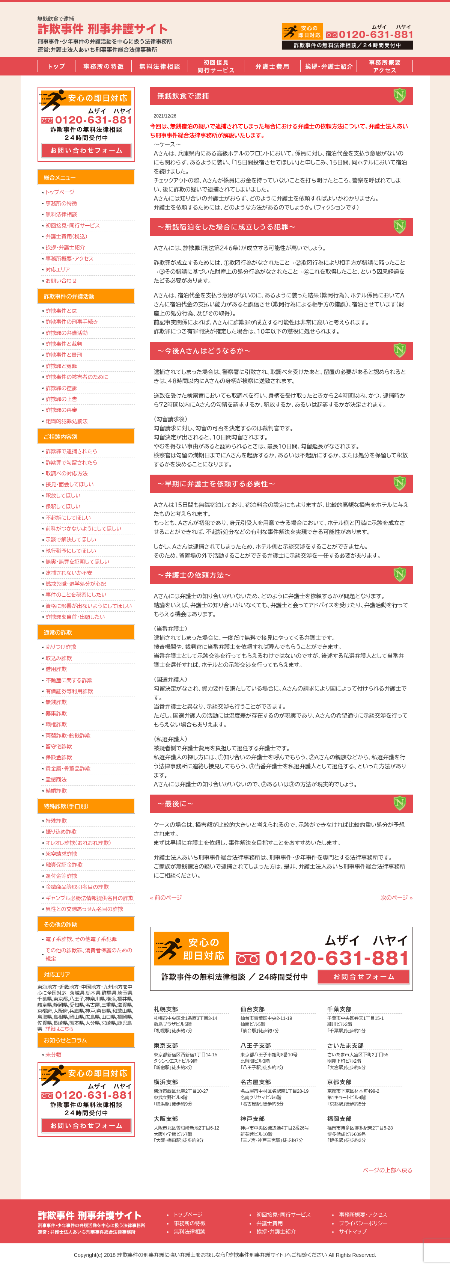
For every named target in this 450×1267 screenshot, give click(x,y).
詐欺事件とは (61, 311)
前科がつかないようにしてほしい (84, 529)
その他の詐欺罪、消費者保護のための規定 (89, 954)
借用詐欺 (56, 669)
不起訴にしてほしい (68, 518)
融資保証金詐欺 (64, 865)
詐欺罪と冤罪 (61, 366)
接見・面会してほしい (70, 484)
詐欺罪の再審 (61, 410)
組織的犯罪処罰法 (67, 421)
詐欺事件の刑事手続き (72, 322)
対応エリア (58, 270)
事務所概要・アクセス (385, 66)
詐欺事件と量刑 (64, 355)
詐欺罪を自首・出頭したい (77, 617)
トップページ (56, 66)
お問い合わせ (61, 281)
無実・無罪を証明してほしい (78, 562)
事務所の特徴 (103, 66)
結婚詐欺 (56, 791)
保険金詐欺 (59, 757)
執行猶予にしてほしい (71, 551)
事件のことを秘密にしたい (76, 595)
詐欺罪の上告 (61, 399)
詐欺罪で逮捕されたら (72, 451)
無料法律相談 (159, 66)
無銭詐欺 (56, 702)
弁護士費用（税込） (67, 237)
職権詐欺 (56, 724)
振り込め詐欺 (61, 832)
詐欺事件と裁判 (64, 344)
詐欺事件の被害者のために (77, 377)
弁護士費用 (272, 66)
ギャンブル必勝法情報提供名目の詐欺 (90, 898)
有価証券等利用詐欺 (69, 691)
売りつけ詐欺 (61, 647)
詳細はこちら (59, 1029)
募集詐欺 (56, 713)
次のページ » (397, 897)
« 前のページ (166, 897)
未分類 (54, 1055)
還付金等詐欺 (61, 876)
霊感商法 (56, 780)
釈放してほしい (63, 496)
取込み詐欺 (59, 658)
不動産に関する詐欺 (69, 680)
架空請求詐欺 (61, 854)
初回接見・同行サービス (216, 66)
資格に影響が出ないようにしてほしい (89, 606)
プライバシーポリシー (363, 1223)
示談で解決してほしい (71, 540)
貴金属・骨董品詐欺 (68, 769)
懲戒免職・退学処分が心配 (76, 584)
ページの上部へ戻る (387, 1170)
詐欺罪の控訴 (61, 388)
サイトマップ (353, 1232)
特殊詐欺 (56, 821)
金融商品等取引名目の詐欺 (77, 887)
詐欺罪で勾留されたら (72, 463)
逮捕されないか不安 (69, 573)
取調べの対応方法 (67, 474)
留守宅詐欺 (59, 747)
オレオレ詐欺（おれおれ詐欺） (78, 843)
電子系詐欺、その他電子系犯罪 (81, 939)
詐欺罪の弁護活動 (67, 333)
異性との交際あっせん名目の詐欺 (84, 909)
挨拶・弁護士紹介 (328, 66)
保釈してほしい (63, 507)
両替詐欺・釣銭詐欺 (68, 736)
